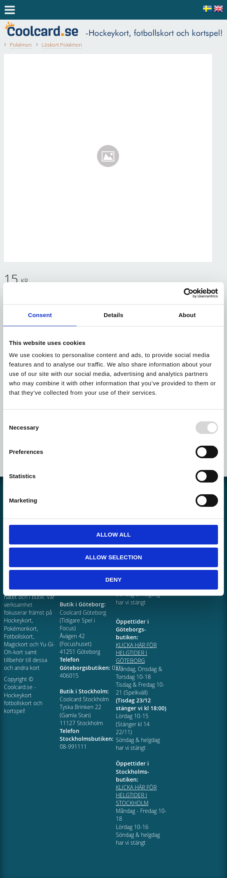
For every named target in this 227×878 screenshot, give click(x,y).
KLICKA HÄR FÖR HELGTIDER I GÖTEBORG (136, 652)
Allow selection (113, 557)
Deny (113, 579)
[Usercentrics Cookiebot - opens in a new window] (183, 293)
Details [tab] (113, 315)
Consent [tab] (40, 315)
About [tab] (187, 315)
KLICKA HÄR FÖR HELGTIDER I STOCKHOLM (136, 795)
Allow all (113, 534)
